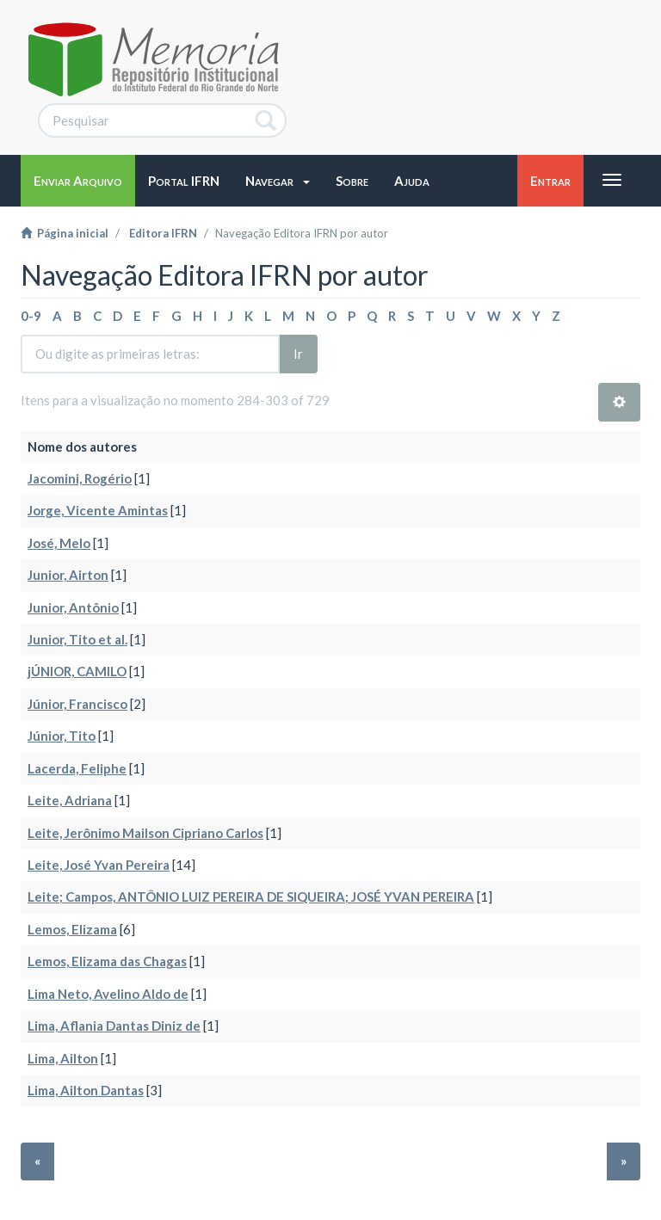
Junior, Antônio (73, 607)
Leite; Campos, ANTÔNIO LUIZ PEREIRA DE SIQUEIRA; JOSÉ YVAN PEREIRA (251, 896)
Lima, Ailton (63, 1058)
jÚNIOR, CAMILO (77, 671)
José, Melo (59, 543)
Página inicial (64, 233)
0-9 (31, 315)
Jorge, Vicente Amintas (98, 510)
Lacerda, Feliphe (77, 768)
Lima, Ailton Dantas (86, 1090)
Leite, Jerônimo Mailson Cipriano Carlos (145, 833)
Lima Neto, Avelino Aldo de (108, 993)
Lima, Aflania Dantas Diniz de (114, 1025)
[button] (277, 180)
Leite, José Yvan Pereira (99, 864)
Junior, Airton (68, 574)
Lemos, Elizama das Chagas (107, 961)
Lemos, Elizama (72, 929)
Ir (298, 353)
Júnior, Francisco (77, 704)
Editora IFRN (163, 233)
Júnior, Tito (62, 735)
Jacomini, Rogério (80, 478)
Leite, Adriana (70, 800)
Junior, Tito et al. (77, 639)
